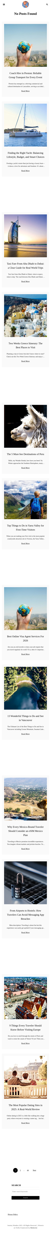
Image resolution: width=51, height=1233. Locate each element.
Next (34, 1170)
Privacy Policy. (13, 1214)
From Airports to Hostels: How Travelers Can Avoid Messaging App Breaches (25, 914)
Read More (25, 91)
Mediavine (33, 1228)
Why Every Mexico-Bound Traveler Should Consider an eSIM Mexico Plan (25, 831)
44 (28, 1170)
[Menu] (4, 4)
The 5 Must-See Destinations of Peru (25, 454)
